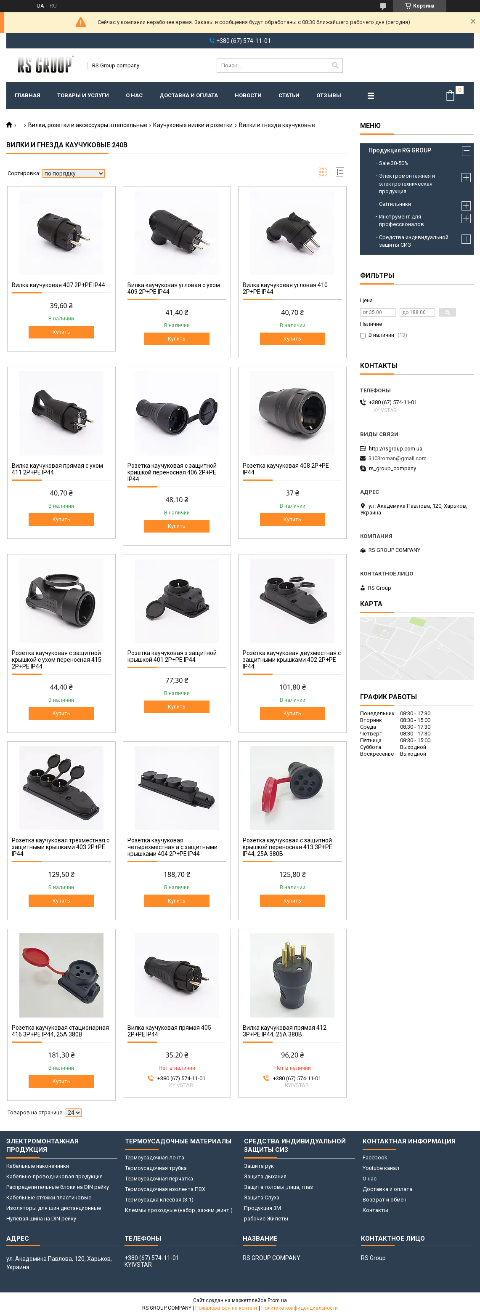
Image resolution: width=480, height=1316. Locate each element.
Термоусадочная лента (154, 1157)
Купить (61, 332)
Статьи (289, 95)
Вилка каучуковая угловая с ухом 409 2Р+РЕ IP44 (173, 288)
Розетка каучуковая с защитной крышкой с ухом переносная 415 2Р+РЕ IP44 (56, 660)
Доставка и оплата (188, 95)
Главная (27, 95)
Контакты (375, 1210)
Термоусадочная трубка (156, 1168)
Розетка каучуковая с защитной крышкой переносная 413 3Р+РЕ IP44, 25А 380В (287, 847)
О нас (134, 95)
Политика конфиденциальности (299, 1308)
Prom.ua (277, 1300)
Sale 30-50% (393, 163)
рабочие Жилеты (266, 1218)
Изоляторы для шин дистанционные (53, 1208)
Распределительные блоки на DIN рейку (57, 1187)
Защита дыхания (265, 1176)
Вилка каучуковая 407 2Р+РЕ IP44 (58, 285)
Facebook (375, 1157)
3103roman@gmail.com (398, 458)
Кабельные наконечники (37, 1166)
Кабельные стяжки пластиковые (48, 1197)
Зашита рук (259, 1166)
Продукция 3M (262, 1208)
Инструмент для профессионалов (401, 220)
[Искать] (335, 65)
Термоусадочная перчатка (159, 1178)
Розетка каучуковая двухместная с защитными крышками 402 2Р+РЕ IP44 (292, 660)
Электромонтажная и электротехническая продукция (407, 183)
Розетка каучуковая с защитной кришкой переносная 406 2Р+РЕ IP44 (172, 472)
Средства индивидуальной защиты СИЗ (413, 241)
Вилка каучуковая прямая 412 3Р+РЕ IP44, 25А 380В (284, 1031)
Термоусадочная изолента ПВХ (165, 1189)
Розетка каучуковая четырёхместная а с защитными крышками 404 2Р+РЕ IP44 (172, 847)
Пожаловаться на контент (226, 1308)
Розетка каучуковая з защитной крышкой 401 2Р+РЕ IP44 (172, 656)
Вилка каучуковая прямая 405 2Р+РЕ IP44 (169, 1031)
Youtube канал (381, 1168)
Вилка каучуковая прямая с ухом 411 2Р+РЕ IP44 (57, 469)
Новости (248, 95)
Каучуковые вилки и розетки (193, 125)
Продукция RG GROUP (400, 150)
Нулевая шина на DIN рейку (41, 1218)
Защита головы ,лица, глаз (278, 1187)
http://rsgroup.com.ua (395, 448)
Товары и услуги (83, 95)
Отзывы (328, 95)
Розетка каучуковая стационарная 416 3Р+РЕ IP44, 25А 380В (60, 1031)
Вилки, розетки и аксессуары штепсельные (87, 125)
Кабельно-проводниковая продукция (54, 1176)
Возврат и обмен (384, 1199)
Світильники (395, 204)
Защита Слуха (261, 1197)
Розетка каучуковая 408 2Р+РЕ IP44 (286, 469)
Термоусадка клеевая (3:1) (159, 1199)
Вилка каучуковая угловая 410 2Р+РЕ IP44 (285, 288)
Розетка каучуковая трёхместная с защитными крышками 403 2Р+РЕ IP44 (60, 847)
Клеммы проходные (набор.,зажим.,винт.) (179, 1210)
